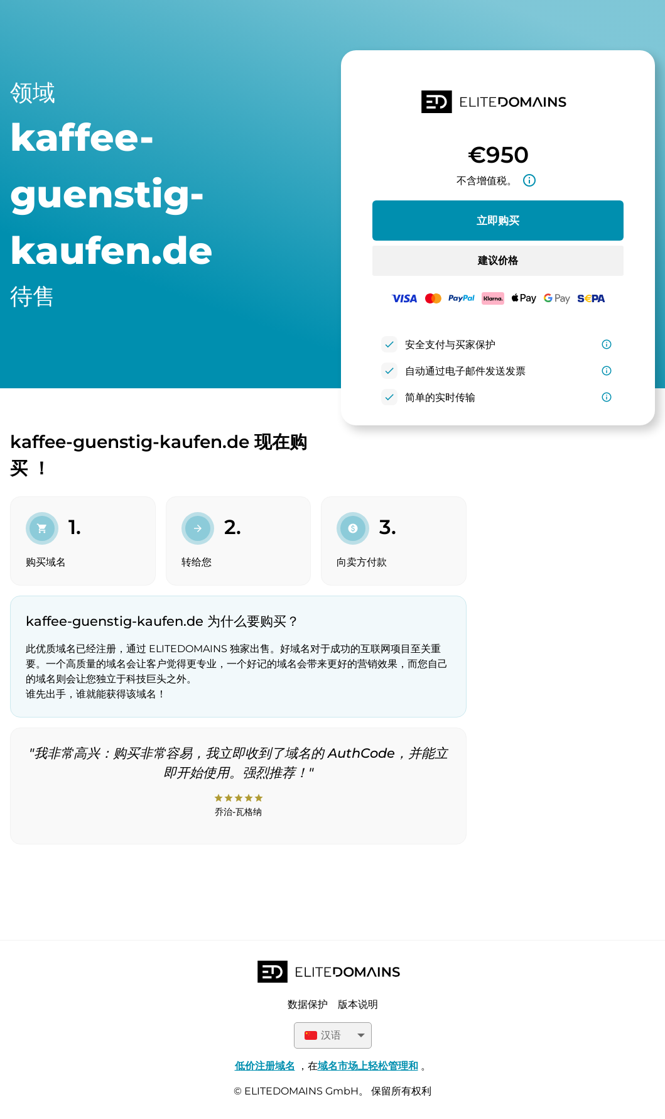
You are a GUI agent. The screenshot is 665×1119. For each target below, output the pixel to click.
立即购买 (498, 220)
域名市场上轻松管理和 (368, 1066)
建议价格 (498, 260)
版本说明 (358, 1004)
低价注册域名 (265, 1066)
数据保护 (308, 1004)
